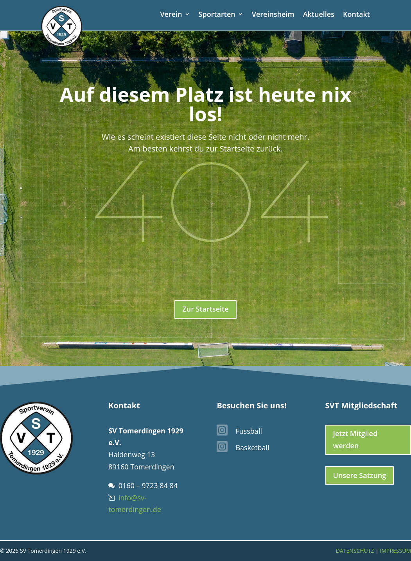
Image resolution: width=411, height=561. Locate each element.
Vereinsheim (273, 15)
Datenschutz (355, 550)
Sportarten (217, 15)
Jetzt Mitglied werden (355, 439)
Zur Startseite (205, 309)
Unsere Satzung (359, 475)
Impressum (395, 550)
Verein (171, 15)
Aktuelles (318, 15)
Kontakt (356, 15)
